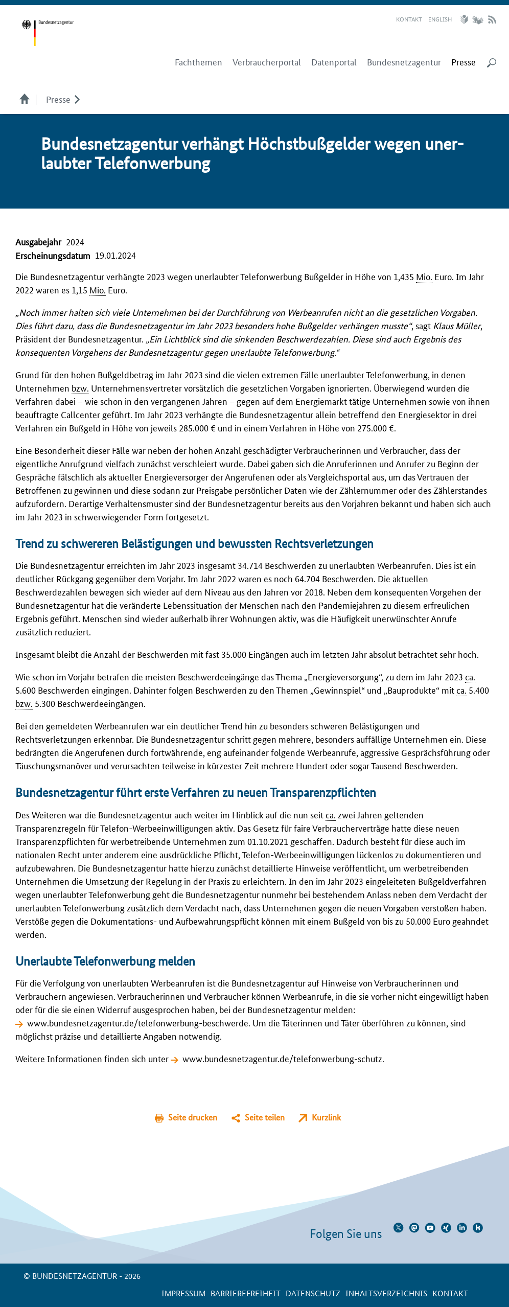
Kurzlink (326, 1117)
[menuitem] (463, 61)
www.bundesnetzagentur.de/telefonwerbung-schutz (282, 1058)
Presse (58, 99)
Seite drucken (192, 1117)
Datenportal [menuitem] (334, 61)
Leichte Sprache (465, 19)
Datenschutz (313, 1293)
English (440, 19)
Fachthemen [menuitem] (198, 61)
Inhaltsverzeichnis (386, 1293)
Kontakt (409, 19)
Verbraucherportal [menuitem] (267, 61)
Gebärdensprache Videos (477, 19)
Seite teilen (265, 1117)
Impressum (183, 1293)
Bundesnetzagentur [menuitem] (404, 61)
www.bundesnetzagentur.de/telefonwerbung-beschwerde (137, 1022)
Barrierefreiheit (246, 1293)
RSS (492, 19)
